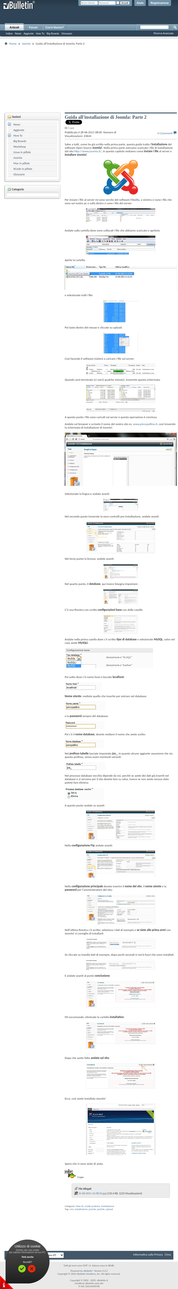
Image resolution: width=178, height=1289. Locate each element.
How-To (80, 1206)
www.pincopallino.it (145, 424)
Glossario (66, 33)
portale (100, 1209)
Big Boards (53, 33)
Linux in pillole (22, 152)
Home (13, 43)
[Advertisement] (91, 78)
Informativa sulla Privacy (148, 1254)
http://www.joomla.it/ (87, 151)
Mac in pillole (21, 163)
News (18, 33)
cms (71, 1209)
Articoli (14, 27)
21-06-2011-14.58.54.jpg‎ (92, 1193)
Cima (168, 1254)
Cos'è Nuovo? (54, 27)
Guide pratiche (92, 1206)
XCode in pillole (22, 168)
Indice (9, 33)
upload (109, 1209)
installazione (81, 1209)
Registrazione (159, 3)
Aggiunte (29, 33)
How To (40, 33)
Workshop (19, 146)
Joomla (26, 43)
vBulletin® (88, 1270)
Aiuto (140, 3)
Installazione (107, 1206)
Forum (33, 27)
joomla (92, 1209)
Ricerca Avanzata (163, 33)
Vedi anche (27, 1257)
